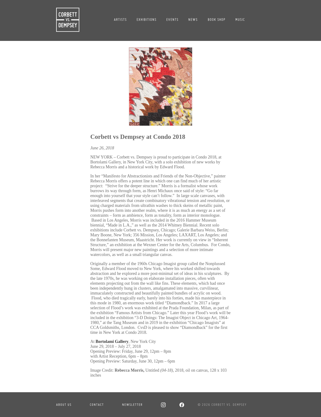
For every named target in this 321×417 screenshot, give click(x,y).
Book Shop (217, 19)
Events (172, 19)
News (193, 19)
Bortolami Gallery (111, 341)
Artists (120, 19)
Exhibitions (147, 19)
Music (240, 19)
